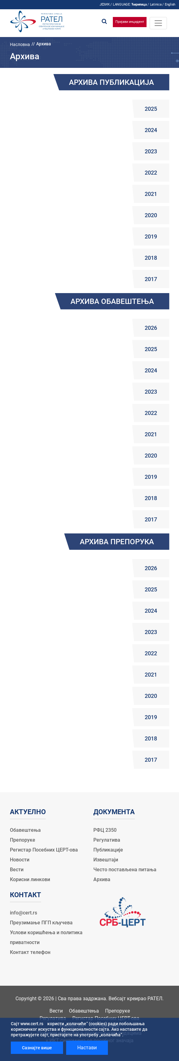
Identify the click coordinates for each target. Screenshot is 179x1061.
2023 (151, 151)
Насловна (20, 44)
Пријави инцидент (129, 22)
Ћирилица (139, 4)
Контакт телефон (30, 952)
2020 (151, 215)
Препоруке (22, 840)
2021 (151, 194)
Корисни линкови (30, 879)
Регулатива (106, 840)
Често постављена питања (124, 869)
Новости (19, 860)
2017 (151, 279)
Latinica (156, 4)
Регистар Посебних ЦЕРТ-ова (44, 850)
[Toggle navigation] (158, 23)
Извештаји (105, 860)
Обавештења (25, 830)
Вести (16, 869)
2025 (151, 109)
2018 (151, 258)
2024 (151, 130)
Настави (87, 1048)
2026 (151, 328)
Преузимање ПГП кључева (41, 923)
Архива (101, 879)
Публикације (108, 850)
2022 (151, 172)
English (170, 4)
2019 (151, 236)
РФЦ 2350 (105, 830)
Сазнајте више (37, 1047)
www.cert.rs (31, 1023)
